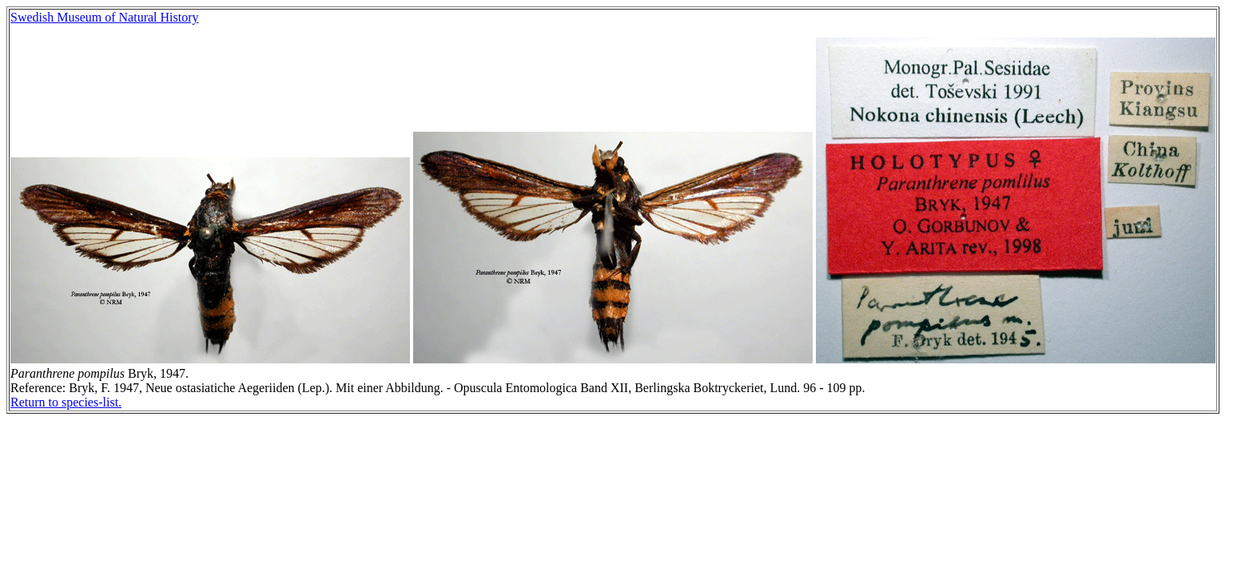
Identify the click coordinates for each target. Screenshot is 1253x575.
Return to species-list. (65, 402)
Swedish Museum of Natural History (104, 17)
